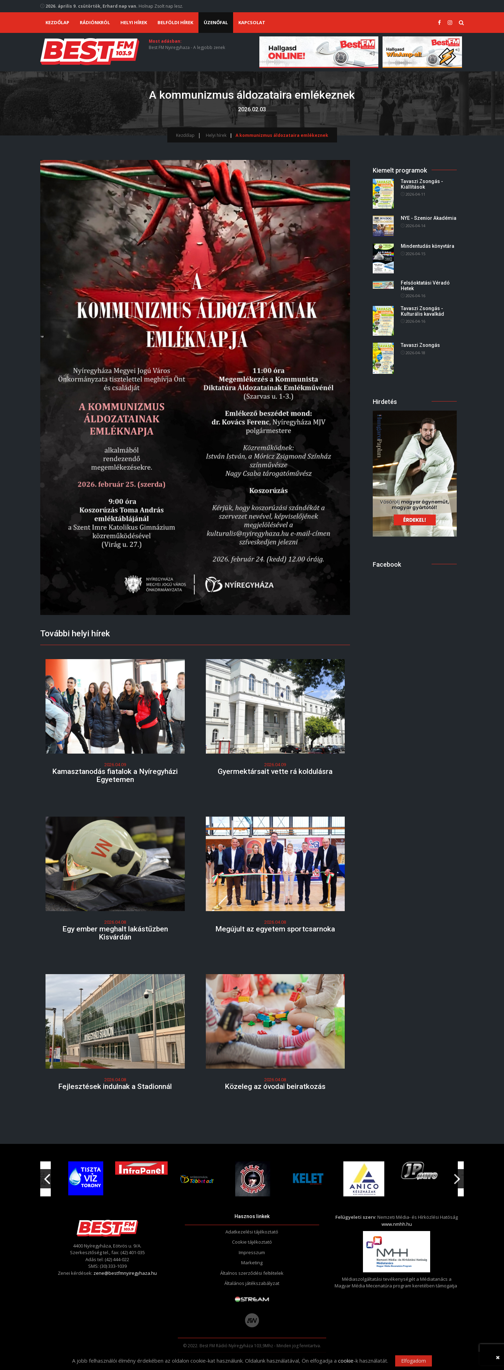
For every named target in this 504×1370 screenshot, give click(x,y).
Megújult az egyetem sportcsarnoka (275, 929)
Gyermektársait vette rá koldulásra (275, 771)
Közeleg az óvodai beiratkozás (275, 1086)
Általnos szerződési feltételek (252, 1273)
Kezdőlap (57, 22)
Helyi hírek (133, 22)
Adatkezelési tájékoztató (251, 1232)
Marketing (251, 1262)
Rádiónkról (95, 22)
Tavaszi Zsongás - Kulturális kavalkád (422, 311)
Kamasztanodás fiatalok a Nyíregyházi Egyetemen (115, 775)
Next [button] (457, 1176)
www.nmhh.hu (397, 1224)
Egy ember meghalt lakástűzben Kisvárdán (115, 933)
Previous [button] (47, 1176)
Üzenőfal (216, 22)
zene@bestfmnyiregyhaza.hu (125, 1273)
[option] (197, 1179)
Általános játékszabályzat (251, 1283)
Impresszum (252, 1252)
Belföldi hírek (175, 22)
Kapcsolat (251, 22)
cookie (346, 1360)
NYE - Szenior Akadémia (428, 218)
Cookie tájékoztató (252, 1242)
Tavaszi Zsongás (420, 345)
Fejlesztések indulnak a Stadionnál (115, 1086)
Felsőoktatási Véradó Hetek (425, 285)
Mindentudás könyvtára (427, 246)
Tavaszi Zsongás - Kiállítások (422, 184)
